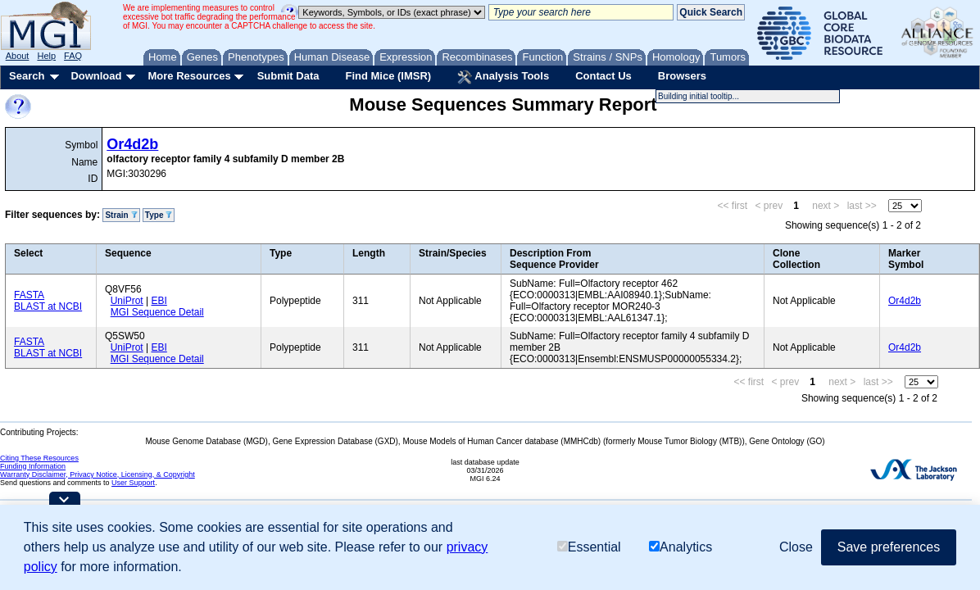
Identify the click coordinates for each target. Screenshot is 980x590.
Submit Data (288, 76)
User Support (133, 483)
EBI (158, 300)
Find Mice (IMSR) (388, 76)
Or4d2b (132, 144)
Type (158, 215)
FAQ (73, 56)
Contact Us (603, 76)
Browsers (682, 76)
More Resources (188, 76)
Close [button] (796, 547)
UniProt (127, 300)
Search (26, 76)
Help (46, 56)
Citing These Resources (39, 458)
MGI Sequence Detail (157, 312)
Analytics (680, 547)
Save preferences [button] (888, 547)
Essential (589, 547)
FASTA (29, 295)
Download (95, 76)
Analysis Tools (503, 77)
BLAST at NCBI (48, 306)
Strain (121, 215)
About (17, 56)
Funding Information (33, 466)
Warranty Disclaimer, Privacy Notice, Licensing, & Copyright (97, 474)
